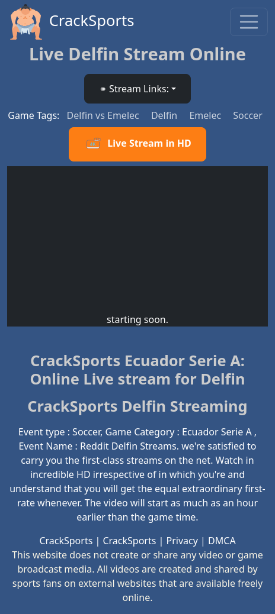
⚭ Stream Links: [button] (134, 88)
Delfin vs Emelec (104, 115)
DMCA (222, 540)
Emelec (206, 115)
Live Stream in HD (137, 144)
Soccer (247, 115)
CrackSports (71, 22)
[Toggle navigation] (249, 22)
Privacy (182, 540)
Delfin (165, 115)
